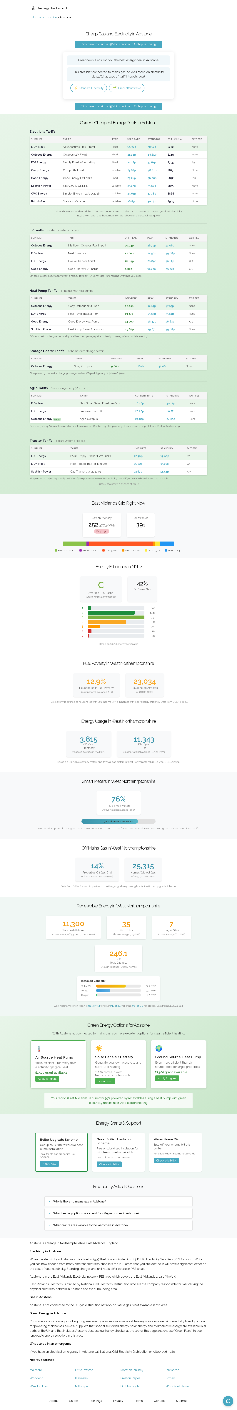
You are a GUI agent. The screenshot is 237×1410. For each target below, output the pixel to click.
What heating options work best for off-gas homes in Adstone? (96, 1214)
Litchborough (129, 1387)
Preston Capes (130, 1379)
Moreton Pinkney (131, 1370)
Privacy (118, 1401)
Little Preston (84, 1370)
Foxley (170, 1379)
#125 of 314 (93, 1006)
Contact (159, 1401)
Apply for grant (47, 1079)
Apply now (49, 1164)
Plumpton (172, 1370)
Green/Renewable (131, 88)
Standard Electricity (90, 88)
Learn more (105, 1081)
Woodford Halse (177, 1387)
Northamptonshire (43, 17)
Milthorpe (81, 1387)
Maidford (36, 1370)
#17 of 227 (115, 1006)
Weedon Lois (39, 1387)
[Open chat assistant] (228, 1401)
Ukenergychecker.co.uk (49, 8)
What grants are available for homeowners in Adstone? (90, 1226)
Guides (74, 1401)
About (53, 1401)
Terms (138, 1401)
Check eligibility (109, 1165)
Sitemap (182, 1401)
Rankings (96, 1401)
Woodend (36, 1379)
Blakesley (81, 1379)
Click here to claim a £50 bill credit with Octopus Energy (118, 44)
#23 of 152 (137, 1006)
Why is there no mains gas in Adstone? (79, 1202)
